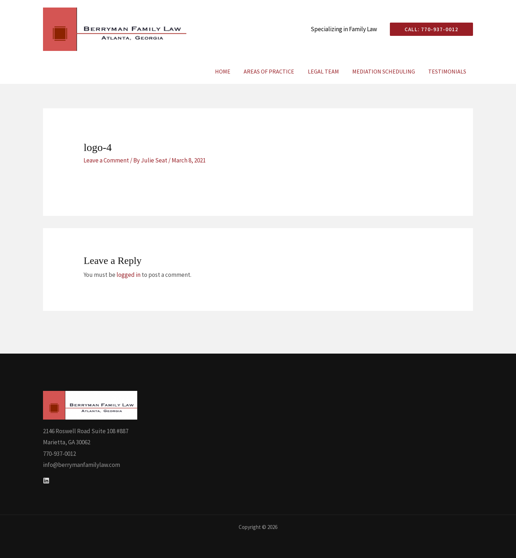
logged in (128, 275)
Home (231, 71)
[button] (428, 29)
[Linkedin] (46, 480)
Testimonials (448, 71)
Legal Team (328, 71)
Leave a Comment (106, 160)
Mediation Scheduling (386, 71)
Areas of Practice (275, 71)
